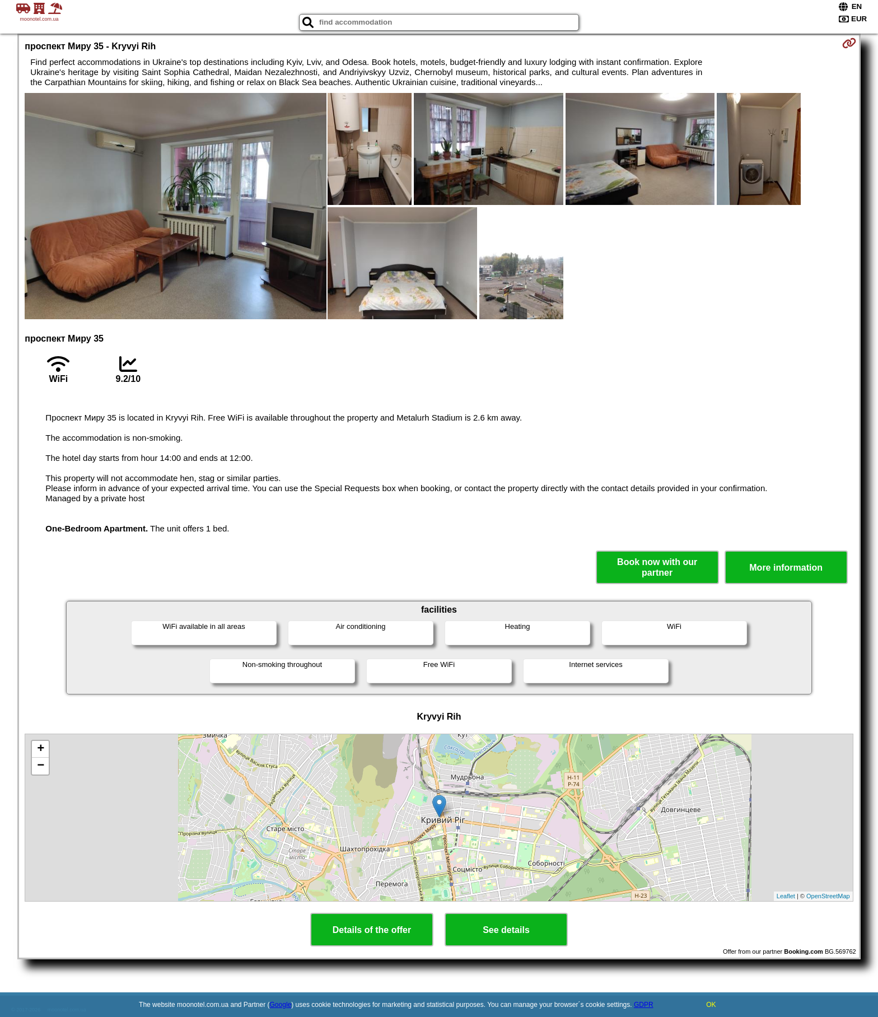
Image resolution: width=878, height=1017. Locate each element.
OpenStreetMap (828, 896)
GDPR (643, 1005)
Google (281, 1005)
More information (786, 567)
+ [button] (40, 749)
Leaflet (786, 896)
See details (506, 930)
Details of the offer (372, 930)
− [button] (40, 766)
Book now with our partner (657, 567)
